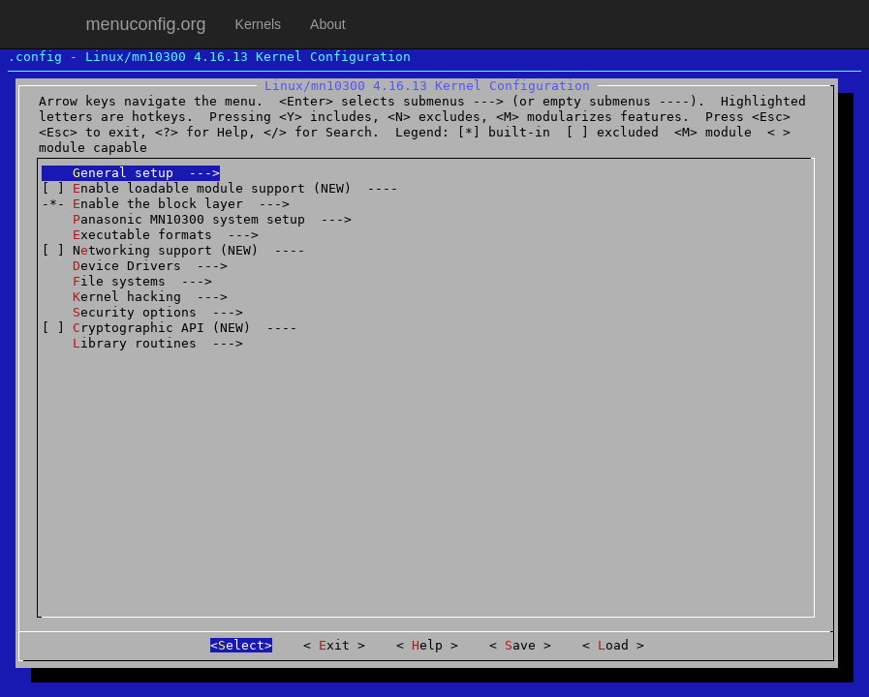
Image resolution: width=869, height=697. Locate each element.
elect (241, 645)
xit (334, 645)
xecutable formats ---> (150, 234)
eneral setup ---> (131, 173)
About (328, 24)
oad (613, 645)
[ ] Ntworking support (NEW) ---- (173, 250)
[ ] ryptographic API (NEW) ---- (169, 327)
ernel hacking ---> (135, 296)
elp (427, 645)
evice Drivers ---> (135, 265)
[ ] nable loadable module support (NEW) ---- (220, 188)
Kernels (258, 24)
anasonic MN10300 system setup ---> (197, 219)
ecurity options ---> (142, 312)
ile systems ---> (127, 281)
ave (520, 645)
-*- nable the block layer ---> (166, 204)
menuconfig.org (146, 24)
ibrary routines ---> (142, 343)
